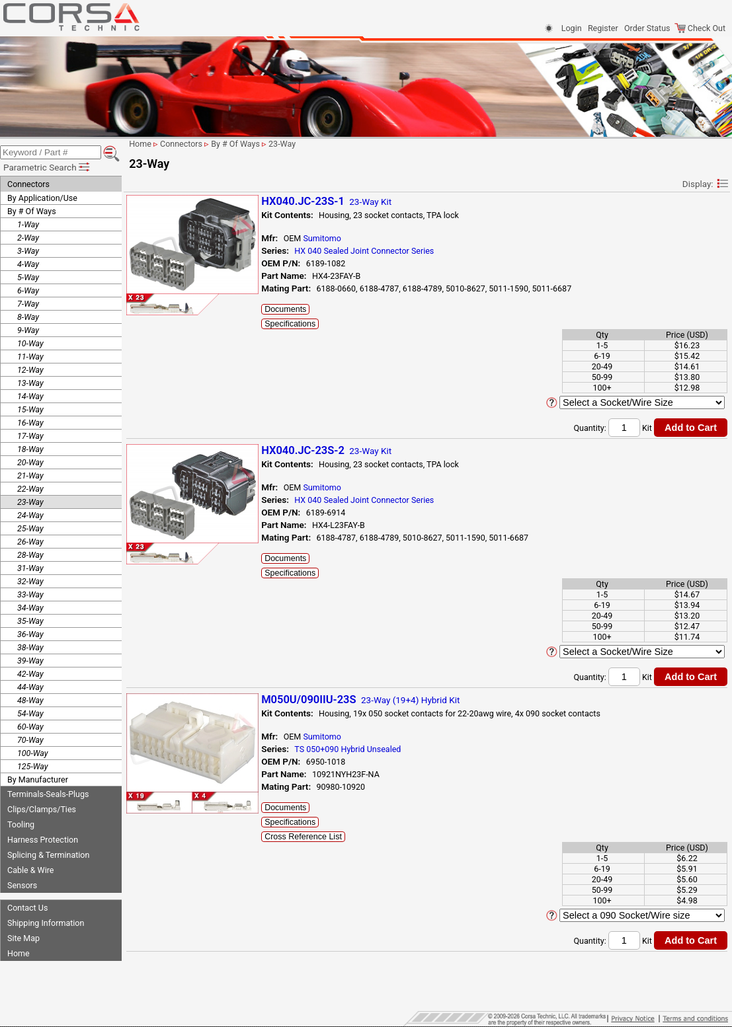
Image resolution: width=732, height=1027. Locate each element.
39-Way (30, 659)
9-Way (28, 329)
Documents (296, 309)
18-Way (30, 448)
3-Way (28, 249)
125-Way (32, 765)
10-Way (30, 342)
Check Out (699, 28)
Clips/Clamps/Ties (41, 808)
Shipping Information (45, 922)
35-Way (30, 620)
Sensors (22, 884)
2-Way (28, 236)
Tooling (20, 823)
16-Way (30, 421)
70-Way (30, 738)
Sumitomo (332, 238)
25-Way (30, 527)
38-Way (30, 646)
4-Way (28, 263)
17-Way (30, 434)
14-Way (30, 395)
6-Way (28, 289)
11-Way (30, 355)
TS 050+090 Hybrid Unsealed (358, 749)
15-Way (30, 408)
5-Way (28, 276)
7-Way (28, 302)
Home (18, 952)
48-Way (30, 699)
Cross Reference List (313, 836)
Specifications (300, 323)
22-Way (30, 487)
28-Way (30, 553)
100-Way (32, 752)
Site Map (23, 937)
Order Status (647, 28)
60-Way (30, 725)
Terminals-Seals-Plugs (48, 793)
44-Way (30, 686)
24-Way (30, 514)
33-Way (30, 593)
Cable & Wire (30, 869)
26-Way (30, 540)
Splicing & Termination (48, 853)
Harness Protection (42, 838)
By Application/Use (42, 197)
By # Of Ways (31, 210)
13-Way (30, 382)
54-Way (30, 712)
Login (571, 28)
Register (603, 28)
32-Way (30, 580)
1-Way (28, 223)
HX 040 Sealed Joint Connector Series (374, 251)
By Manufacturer (37, 778)
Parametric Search (47, 166)
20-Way (30, 461)
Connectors (28, 183)
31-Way (30, 567)
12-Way (30, 368)
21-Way (30, 474)
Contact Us (27, 906)
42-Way (30, 672)
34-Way (30, 606)
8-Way (28, 316)
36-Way (30, 633)
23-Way (30, 501)
